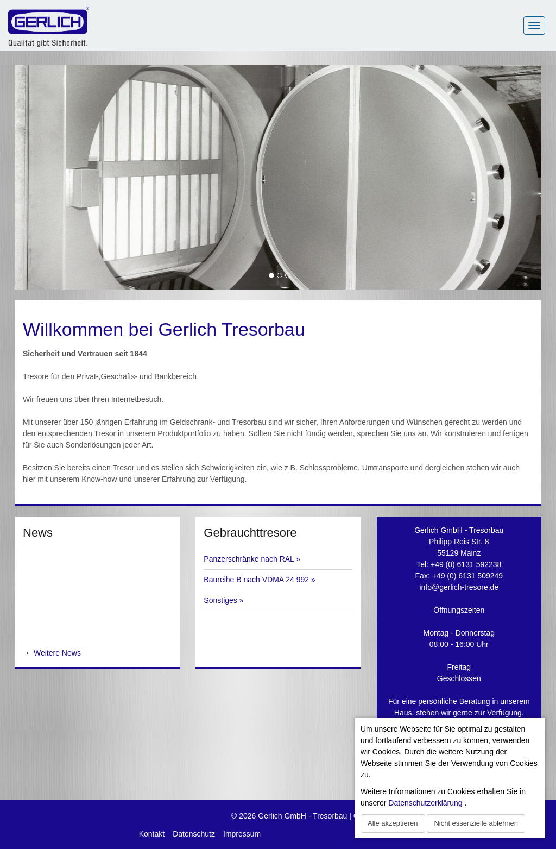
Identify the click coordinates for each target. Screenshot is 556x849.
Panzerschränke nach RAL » (252, 559)
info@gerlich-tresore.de (458, 587)
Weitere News (57, 653)
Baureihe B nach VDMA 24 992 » (259, 579)
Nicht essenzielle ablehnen (476, 823)
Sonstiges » (223, 600)
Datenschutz (194, 833)
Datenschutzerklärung (425, 802)
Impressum (242, 833)
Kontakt (152, 833)
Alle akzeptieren (393, 823)
